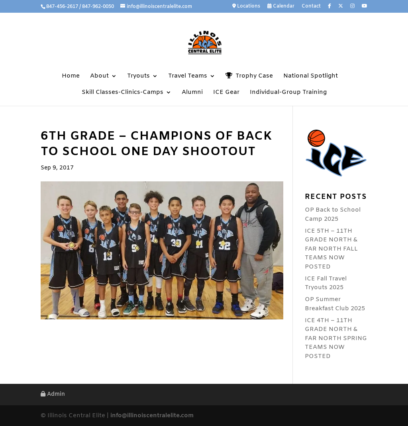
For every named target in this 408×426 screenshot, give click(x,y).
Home (71, 76)
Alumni (192, 92)
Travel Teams (187, 76)
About (99, 76)
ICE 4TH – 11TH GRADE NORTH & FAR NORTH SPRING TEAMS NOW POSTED (336, 338)
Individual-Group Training (288, 92)
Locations (246, 7)
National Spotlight (310, 76)
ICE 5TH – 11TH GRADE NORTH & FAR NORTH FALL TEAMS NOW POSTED (331, 249)
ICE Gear (226, 92)
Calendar (280, 7)
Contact (311, 7)
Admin (53, 394)
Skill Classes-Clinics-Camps (122, 92)
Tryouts (138, 76)
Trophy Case (249, 76)
